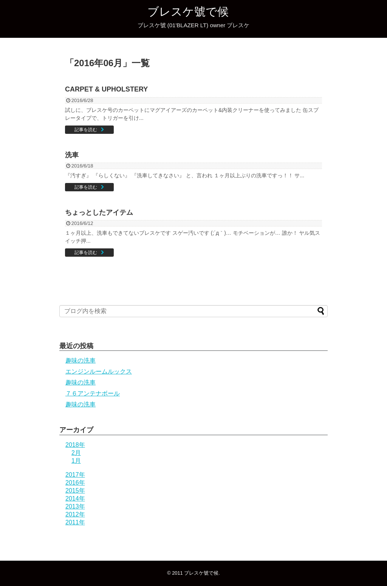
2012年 (75, 514)
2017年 (75, 474)
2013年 (75, 506)
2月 (76, 453)
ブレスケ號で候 (188, 11)
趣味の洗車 (80, 360)
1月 (76, 460)
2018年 (75, 445)
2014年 (75, 498)
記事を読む (85, 129)
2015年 (75, 490)
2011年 (75, 522)
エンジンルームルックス (98, 371)
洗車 (72, 155)
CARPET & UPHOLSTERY (106, 89)
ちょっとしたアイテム (99, 212)
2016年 (75, 482)
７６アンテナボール (92, 393)
